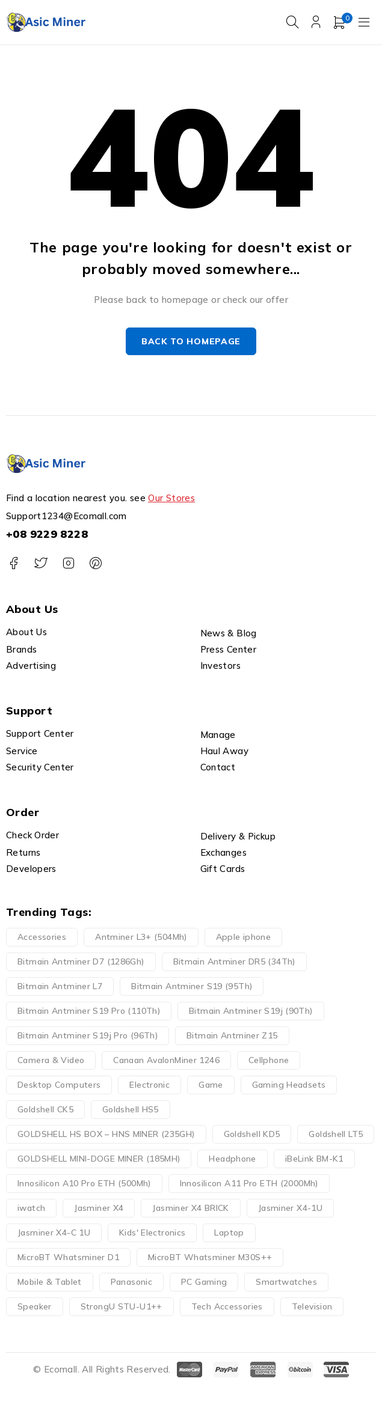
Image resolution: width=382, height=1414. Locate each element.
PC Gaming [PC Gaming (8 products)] (204, 1282)
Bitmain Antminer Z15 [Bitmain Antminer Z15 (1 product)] (232, 1036)
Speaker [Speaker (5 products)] (34, 1307)
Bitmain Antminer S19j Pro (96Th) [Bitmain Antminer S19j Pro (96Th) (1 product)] (87, 1036)
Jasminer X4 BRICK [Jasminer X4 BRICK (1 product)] (190, 1208)
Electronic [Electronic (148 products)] (149, 1085)
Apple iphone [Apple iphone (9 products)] (243, 937)
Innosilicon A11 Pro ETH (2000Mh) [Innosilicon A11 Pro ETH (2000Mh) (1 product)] (249, 1183)
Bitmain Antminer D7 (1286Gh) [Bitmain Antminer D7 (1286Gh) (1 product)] (80, 962)
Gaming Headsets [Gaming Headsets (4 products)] (289, 1085)
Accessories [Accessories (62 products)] (41, 937)
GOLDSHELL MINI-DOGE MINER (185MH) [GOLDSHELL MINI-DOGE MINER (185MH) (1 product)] (98, 1159)
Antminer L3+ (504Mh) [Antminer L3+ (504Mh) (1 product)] (141, 937)
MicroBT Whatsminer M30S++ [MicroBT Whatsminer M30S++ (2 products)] (210, 1257)
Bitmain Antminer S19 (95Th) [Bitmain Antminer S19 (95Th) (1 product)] (191, 986)
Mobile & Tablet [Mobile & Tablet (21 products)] (49, 1282)
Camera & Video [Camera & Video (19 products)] (50, 1060)
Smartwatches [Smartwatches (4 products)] (286, 1282)
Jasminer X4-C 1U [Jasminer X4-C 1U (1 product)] (53, 1233)
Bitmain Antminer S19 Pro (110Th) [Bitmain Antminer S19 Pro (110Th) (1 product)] (88, 1011)
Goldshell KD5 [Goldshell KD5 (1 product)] (252, 1134)
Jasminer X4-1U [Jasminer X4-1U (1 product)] (290, 1208)
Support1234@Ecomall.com (66, 516)
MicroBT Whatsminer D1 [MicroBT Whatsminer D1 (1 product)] (68, 1257)
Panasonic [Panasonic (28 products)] (131, 1282)
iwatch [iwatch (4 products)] (31, 1208)
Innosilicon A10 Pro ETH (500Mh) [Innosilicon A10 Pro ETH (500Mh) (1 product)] (84, 1183)
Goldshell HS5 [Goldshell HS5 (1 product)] (130, 1110)
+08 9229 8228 (47, 534)
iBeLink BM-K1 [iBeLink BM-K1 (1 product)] (314, 1159)
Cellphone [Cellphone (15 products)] (268, 1060)
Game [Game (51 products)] (211, 1085)
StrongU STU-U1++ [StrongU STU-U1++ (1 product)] (121, 1307)
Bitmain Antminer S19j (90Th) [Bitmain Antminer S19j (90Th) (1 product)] (251, 1011)
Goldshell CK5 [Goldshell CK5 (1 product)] (45, 1110)
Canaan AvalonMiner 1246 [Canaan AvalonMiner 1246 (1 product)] (166, 1060)
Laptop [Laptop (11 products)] (229, 1233)
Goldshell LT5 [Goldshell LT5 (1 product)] (336, 1134)
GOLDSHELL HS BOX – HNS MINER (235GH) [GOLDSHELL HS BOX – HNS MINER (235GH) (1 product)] (106, 1134)
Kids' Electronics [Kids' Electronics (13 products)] (152, 1233)
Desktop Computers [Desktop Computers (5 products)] (58, 1085)
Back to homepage (191, 341)
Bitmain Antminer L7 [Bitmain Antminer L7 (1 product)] (59, 986)
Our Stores (171, 498)
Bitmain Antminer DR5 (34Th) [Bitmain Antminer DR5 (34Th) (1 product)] (234, 962)
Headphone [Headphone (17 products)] (232, 1159)
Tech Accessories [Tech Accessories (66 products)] (227, 1307)
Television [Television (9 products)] (312, 1307)
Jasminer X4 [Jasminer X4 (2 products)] (98, 1208)
